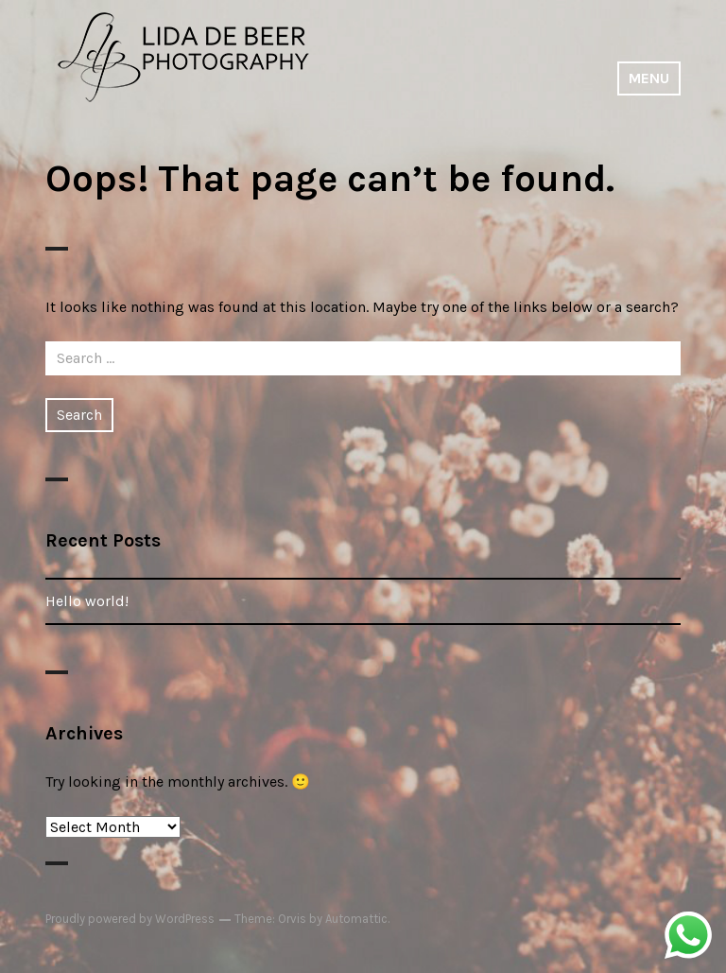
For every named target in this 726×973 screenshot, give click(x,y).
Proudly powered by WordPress (130, 919)
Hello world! (87, 601)
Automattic (356, 919)
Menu (649, 78)
